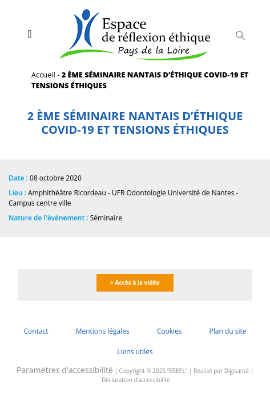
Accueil (43, 74)
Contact (36, 331)
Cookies (169, 331)
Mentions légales (103, 331)
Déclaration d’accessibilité (136, 380)
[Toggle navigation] (29, 34)
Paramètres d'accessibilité (65, 369)
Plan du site (227, 331)
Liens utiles (134, 351)
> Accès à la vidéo (134, 282)
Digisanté (236, 371)
